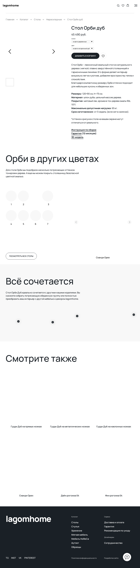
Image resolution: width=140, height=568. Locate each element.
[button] (118, 5)
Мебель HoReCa (80, 538)
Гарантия (76, 133)
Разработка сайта (111, 558)
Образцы (76, 547)
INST (13, 557)
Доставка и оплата (114, 522)
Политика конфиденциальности (84, 558)
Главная (10, 19)
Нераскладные (54, 19)
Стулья (75, 526)
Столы (37, 19)
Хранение (76, 530)
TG (7, 557)
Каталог (24, 19)
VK (20, 557)
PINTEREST (30, 557)
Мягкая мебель (79, 534)
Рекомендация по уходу (117, 530)
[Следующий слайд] (53, 51)
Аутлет (75, 542)
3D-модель (77, 137)
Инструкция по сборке (83, 129)
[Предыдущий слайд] (9, 51)
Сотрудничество (113, 542)
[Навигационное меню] (135, 5)
